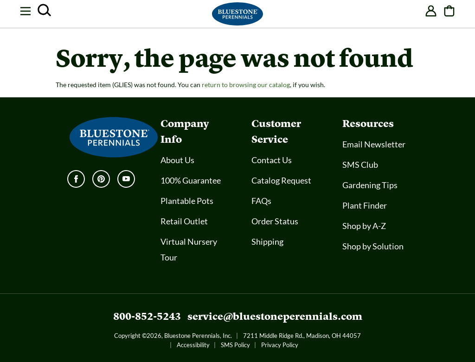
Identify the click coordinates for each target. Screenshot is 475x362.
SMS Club (360, 164)
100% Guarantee (190, 180)
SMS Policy (235, 345)
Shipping (267, 241)
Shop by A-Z (364, 226)
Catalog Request (281, 180)
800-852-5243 (147, 316)
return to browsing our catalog (246, 85)
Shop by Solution (373, 246)
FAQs (261, 201)
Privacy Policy (279, 345)
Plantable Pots (186, 201)
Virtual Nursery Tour (188, 249)
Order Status (274, 221)
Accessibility (193, 345)
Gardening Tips (370, 185)
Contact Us (271, 160)
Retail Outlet (184, 221)
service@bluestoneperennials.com (274, 316)
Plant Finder (364, 205)
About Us (177, 160)
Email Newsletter (373, 144)
